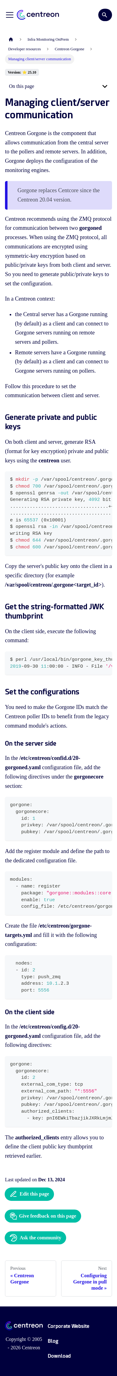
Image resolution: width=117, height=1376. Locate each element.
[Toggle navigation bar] (9, 15)
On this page (21, 86)
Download (59, 1356)
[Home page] (11, 39)
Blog (53, 1341)
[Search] (105, 15)
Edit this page (29, 1194)
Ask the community (35, 1238)
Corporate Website (68, 1326)
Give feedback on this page (43, 1216)
